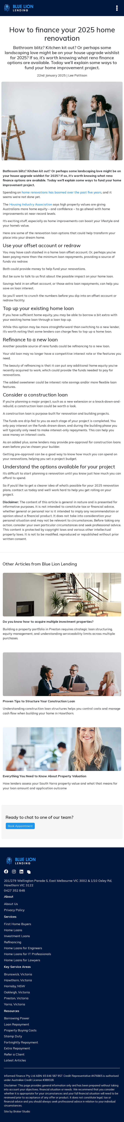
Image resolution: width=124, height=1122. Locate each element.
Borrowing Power (16, 1018)
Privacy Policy (14, 910)
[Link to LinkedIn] (22, 871)
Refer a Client (14, 1054)
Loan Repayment (16, 1024)
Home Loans (13, 930)
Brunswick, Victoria (18, 974)
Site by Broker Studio (17, 1111)
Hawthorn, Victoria (18, 980)
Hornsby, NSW (14, 986)
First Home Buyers (17, 924)
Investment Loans (17, 936)
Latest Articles (15, 1060)
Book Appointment (20, 826)
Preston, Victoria (16, 998)
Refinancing (12, 942)
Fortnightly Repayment (21, 1042)
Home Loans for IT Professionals (27, 954)
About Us (11, 904)
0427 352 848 (14, 890)
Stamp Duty (13, 1036)
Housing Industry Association (30, 204)
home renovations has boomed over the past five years (61, 192)
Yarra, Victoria (14, 1004)
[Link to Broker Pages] (29, 871)
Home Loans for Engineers (23, 948)
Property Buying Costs (20, 1030)
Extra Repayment (17, 1048)
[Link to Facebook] (6, 871)
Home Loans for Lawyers (22, 960)
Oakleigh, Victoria (17, 992)
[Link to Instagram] (14, 871)
